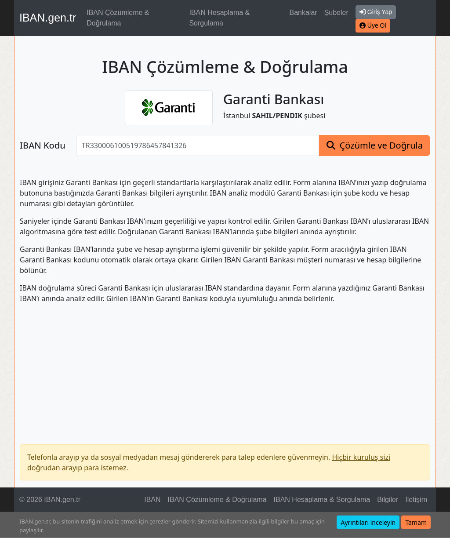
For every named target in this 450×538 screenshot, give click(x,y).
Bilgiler (387, 499)
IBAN (152, 499)
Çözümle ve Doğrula (381, 145)
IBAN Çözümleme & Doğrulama (118, 18)
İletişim (416, 499)
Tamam (416, 522)
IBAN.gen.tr (47, 17)
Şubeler (336, 12)
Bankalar (303, 12)
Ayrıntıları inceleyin (368, 522)
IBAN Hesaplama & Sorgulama (219, 18)
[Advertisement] (225, 372)
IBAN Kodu (42, 145)
